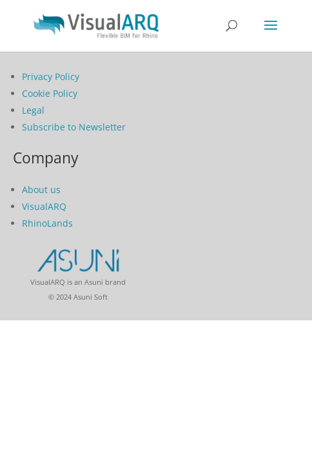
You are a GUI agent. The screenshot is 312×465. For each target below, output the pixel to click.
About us (41, 189)
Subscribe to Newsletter (74, 127)
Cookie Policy (49, 93)
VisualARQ (44, 206)
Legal (33, 110)
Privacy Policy (50, 76)
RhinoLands (47, 223)
